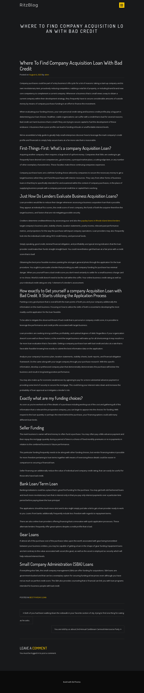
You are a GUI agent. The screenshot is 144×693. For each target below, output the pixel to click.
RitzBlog (29, 5)
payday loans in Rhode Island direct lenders (100, 220)
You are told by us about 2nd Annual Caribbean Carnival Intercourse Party (87, 629)
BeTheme (76, 682)
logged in (35, 653)
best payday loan (37, 597)
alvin (47, 74)
